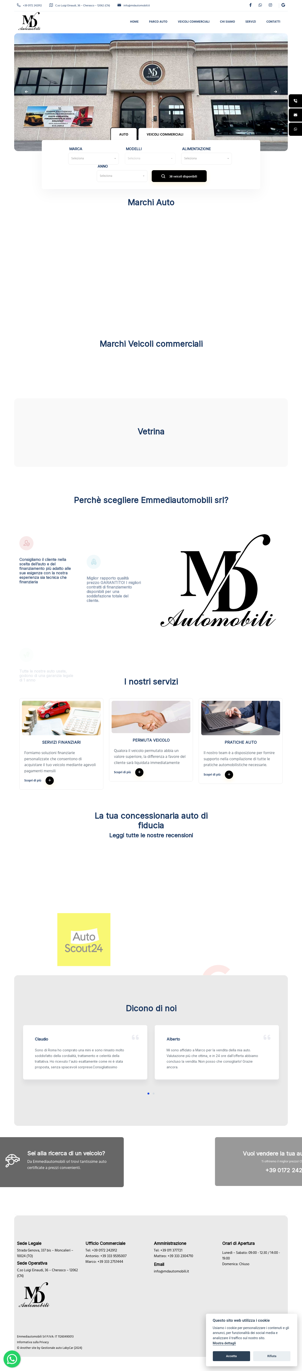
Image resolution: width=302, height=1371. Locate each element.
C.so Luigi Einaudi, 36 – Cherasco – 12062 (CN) (79, 5)
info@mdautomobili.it (133, 5)
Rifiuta (271, 1356)
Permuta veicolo (151, 740)
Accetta (231, 1356)
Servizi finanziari (61, 742)
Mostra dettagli (224, 1343)
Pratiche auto (241, 742)
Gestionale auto (51, 1348)
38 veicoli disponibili (179, 177)
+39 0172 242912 (29, 5)
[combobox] (93, 159)
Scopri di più (39, 780)
